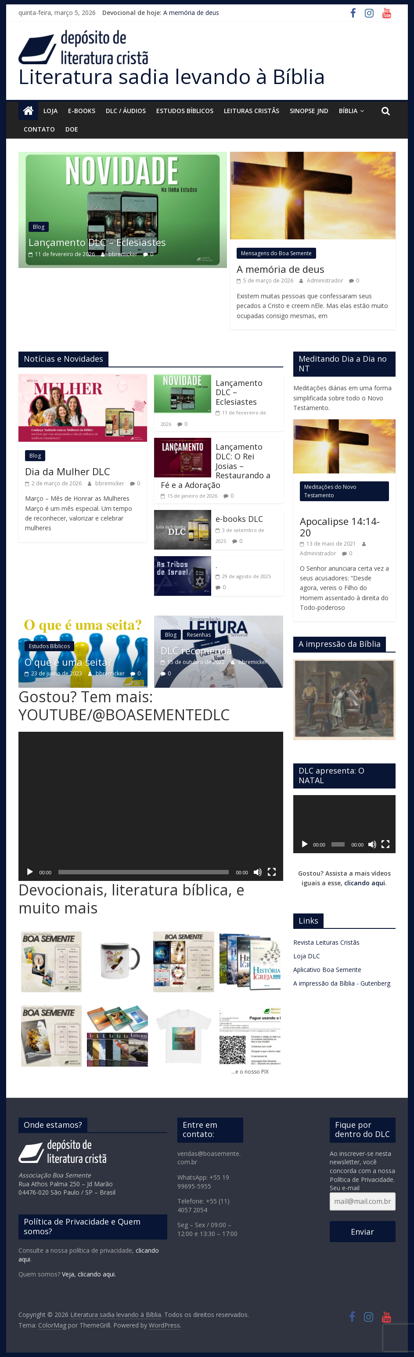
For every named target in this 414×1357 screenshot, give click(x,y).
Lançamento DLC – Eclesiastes (119, 242)
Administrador (326, 280)
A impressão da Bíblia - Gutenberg (341, 983)
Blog (61, 227)
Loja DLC (306, 956)
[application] (150, 806)
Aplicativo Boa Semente (327, 969)
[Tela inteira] (271, 872)
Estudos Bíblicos (184, 110)
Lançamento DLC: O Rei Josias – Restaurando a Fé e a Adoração (215, 465)
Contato (39, 129)
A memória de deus (191, 12)
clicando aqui (364, 883)
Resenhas (199, 634)
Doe (71, 129)
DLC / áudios (126, 110)
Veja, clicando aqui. (89, 1274)
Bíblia (348, 110)
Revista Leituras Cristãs (326, 942)
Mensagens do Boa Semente (276, 253)
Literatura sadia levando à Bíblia (171, 76)
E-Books (81, 110)
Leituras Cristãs (251, 110)
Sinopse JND (309, 110)
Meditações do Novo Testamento (330, 491)
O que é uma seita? (84, 661)
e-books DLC (239, 518)
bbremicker (146, 254)
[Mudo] (257, 872)
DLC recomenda (196, 650)
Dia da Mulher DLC (67, 471)
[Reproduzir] (29, 872)
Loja (50, 110)
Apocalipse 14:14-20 (340, 526)
